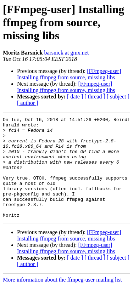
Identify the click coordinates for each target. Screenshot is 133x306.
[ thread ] (94, 97)
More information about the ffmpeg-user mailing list (62, 300)
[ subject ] (118, 97)
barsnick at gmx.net (66, 53)
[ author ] (27, 103)
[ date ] (75, 97)
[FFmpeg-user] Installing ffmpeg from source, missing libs (69, 74)
